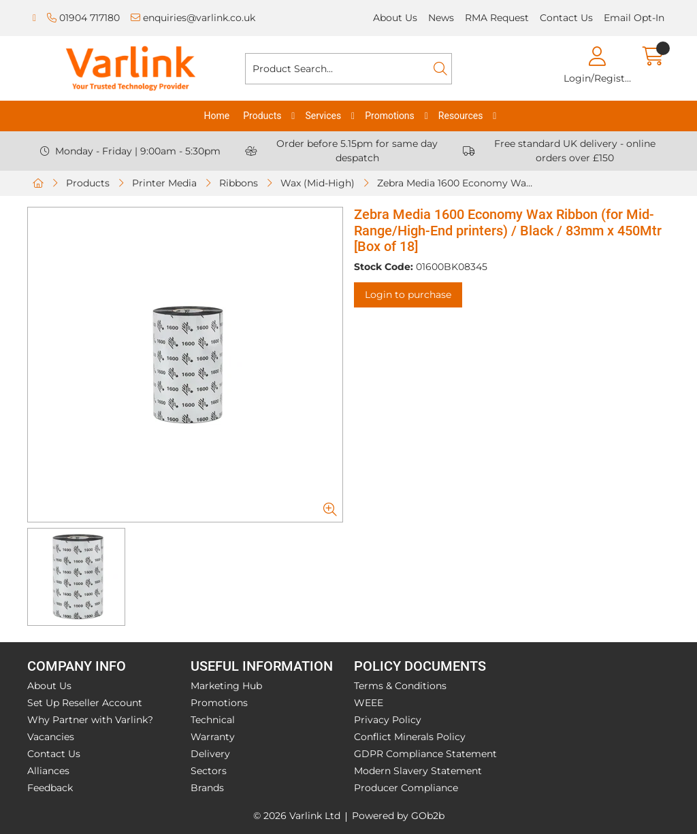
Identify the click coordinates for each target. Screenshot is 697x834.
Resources (460, 115)
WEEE (368, 703)
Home (217, 115)
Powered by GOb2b (398, 816)
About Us (395, 18)
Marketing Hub (226, 686)
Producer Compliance (406, 788)
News (441, 18)
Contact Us (566, 18)
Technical (213, 720)
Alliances (48, 771)
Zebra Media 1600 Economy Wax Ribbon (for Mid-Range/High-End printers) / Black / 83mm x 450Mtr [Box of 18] (459, 183)
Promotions (390, 115)
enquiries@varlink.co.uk (193, 18)
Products (262, 115)
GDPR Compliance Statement (425, 754)
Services (323, 115)
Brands (207, 788)
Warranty (213, 737)
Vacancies (50, 737)
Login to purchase (408, 294)
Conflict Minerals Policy (410, 737)
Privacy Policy (387, 720)
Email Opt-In (634, 18)
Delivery (210, 754)
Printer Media (164, 183)
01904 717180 (83, 18)
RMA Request (497, 18)
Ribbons (238, 183)
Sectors (209, 771)
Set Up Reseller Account (84, 703)
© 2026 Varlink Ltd (296, 816)
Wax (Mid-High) (317, 183)
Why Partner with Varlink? (90, 720)
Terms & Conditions (400, 686)
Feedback (50, 788)
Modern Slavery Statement (418, 771)
